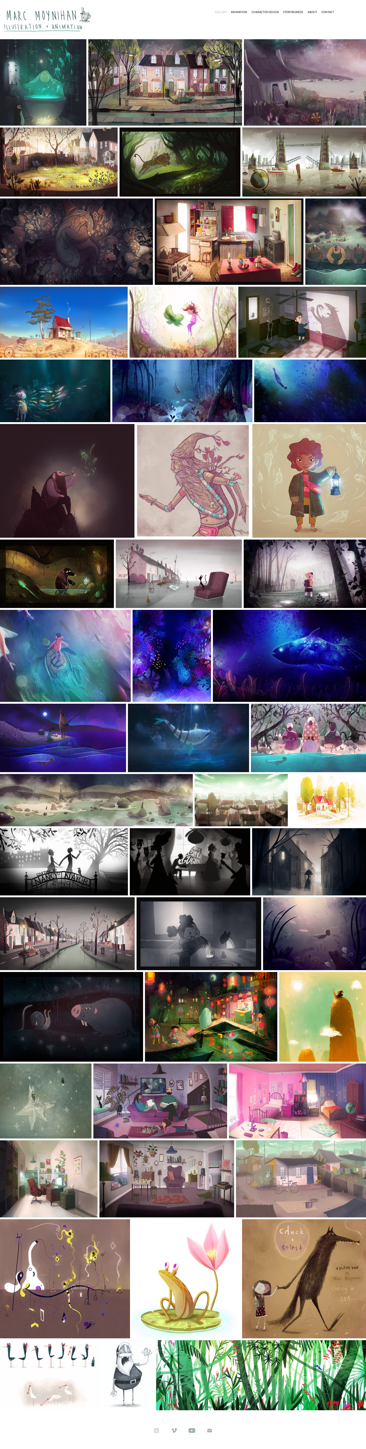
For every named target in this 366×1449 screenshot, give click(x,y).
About (312, 12)
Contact (327, 12)
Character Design (265, 12)
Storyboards (293, 12)
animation (239, 12)
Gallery (221, 12)
